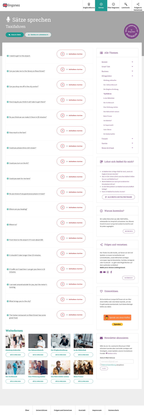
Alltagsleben (107, 76)
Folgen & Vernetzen (138, 5)
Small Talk (106, 66)
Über (27, 410)
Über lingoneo (113, 4)
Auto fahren (107, 130)
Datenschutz (113, 410)
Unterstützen (41, 410)
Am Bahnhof (107, 121)
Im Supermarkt (108, 125)
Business (105, 71)
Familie (104, 143)
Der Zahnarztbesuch (35, 350)
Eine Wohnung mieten (36, 377)
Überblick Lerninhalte (38, 35)
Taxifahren (107, 94)
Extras (101, 4)
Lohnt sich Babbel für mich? (119, 161)
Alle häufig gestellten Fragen (118, 197)
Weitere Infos (129, 231)
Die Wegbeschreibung (59, 350)
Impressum (97, 410)
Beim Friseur (78, 377)
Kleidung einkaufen (13, 350)
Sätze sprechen (15, 355)
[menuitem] (89, 5)
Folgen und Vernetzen (63, 410)
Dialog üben (15, 35)
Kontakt (82, 410)
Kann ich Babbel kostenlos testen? (113, 192)
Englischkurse (89, 4)
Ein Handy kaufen (109, 134)
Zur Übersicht (128, 278)
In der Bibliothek (80, 350)
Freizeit (105, 139)
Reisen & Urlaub (108, 148)
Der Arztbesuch (11, 377)
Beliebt (104, 62)
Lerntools (126, 4)
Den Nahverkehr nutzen (60, 377)
